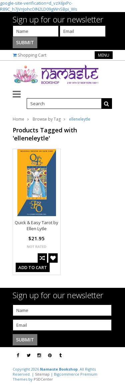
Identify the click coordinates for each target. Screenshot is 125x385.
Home (18, 119)
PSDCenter (43, 379)
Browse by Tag (47, 119)
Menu (103, 55)
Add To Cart (32, 267)
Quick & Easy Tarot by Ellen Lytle (36, 225)
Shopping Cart (32, 55)
